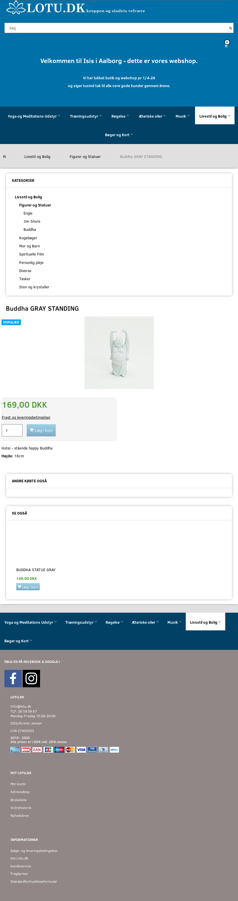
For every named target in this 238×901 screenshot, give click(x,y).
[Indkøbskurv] (119, 46)
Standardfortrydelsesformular (33, 881)
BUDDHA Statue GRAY (35, 569)
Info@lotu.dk (20, 706)
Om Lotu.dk (19, 858)
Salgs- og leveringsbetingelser (34, 850)
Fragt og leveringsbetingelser (26, 417)
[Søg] (230, 27)
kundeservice (20, 866)
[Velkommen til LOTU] (76, 7)
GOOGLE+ (52, 661)
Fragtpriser (19, 873)
